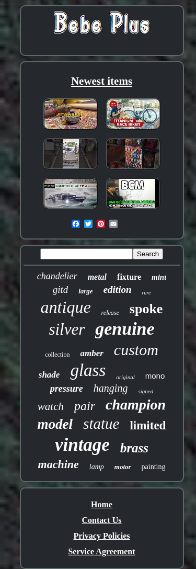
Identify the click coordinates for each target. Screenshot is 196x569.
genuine (124, 328)
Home (101, 504)
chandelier (57, 276)
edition (117, 289)
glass (88, 370)
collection (57, 354)
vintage (82, 445)
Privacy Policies (102, 535)
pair (84, 406)
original (125, 377)
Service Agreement (101, 551)
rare (146, 292)
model (55, 424)
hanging (111, 388)
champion (136, 404)
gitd (60, 289)
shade (49, 375)
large (85, 291)
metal (97, 276)
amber (91, 353)
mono (155, 375)
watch (51, 406)
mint (159, 277)
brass (134, 448)
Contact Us (102, 520)
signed (145, 391)
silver (67, 329)
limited (148, 425)
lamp (96, 467)
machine (58, 464)
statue (101, 423)
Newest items (101, 81)
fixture (129, 276)
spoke (146, 308)
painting (154, 467)
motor (122, 467)
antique (66, 307)
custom (136, 349)
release (110, 312)
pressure (66, 388)
